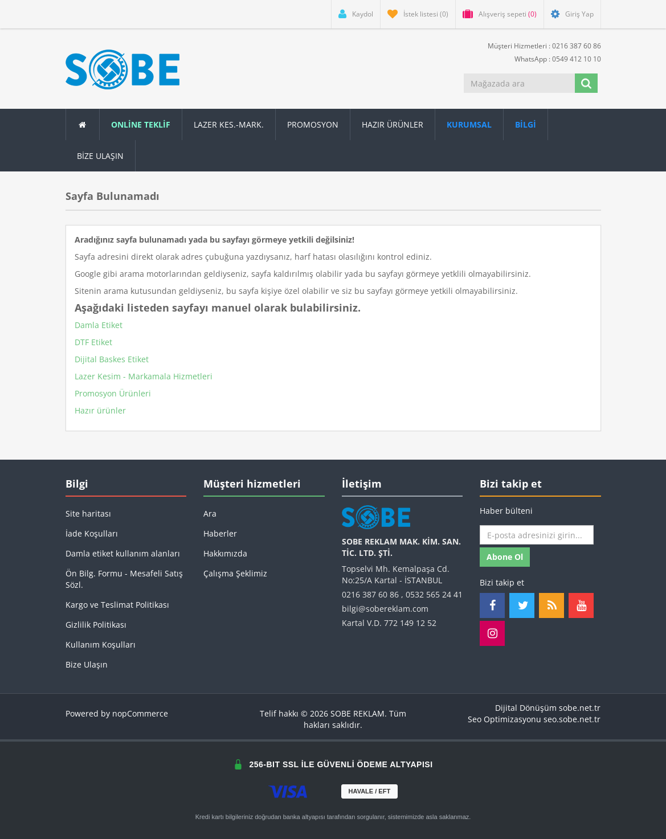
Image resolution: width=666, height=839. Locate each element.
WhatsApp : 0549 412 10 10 (553, 58)
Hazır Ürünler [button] (392, 124)
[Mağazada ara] (519, 83)
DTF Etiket (93, 342)
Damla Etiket (98, 325)
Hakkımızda (225, 553)
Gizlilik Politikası (96, 624)
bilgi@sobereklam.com (385, 608)
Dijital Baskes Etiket (112, 359)
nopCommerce (140, 713)
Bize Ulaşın (100, 155)
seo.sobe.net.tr (572, 719)
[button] (526, 124)
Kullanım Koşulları (101, 644)
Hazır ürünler (100, 410)
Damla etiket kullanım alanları (123, 553)
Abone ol (505, 556)
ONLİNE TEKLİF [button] (140, 124)
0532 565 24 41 (434, 594)
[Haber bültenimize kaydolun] (537, 535)
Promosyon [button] (312, 124)
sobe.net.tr (579, 707)
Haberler (220, 533)
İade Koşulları (92, 533)
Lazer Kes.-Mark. (229, 124)
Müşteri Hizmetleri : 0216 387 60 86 (540, 45)
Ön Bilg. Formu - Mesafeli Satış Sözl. (124, 579)
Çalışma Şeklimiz (235, 573)
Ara (209, 513)
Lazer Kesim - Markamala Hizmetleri (144, 376)
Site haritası (88, 513)
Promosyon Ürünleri (113, 393)
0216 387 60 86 (370, 594)
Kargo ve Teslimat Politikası (117, 604)
